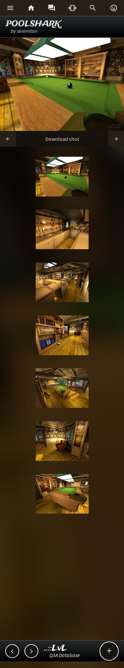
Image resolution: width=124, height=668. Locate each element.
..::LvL (56, 648)
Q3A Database (64, 655)
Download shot (62, 139)
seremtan (27, 31)
